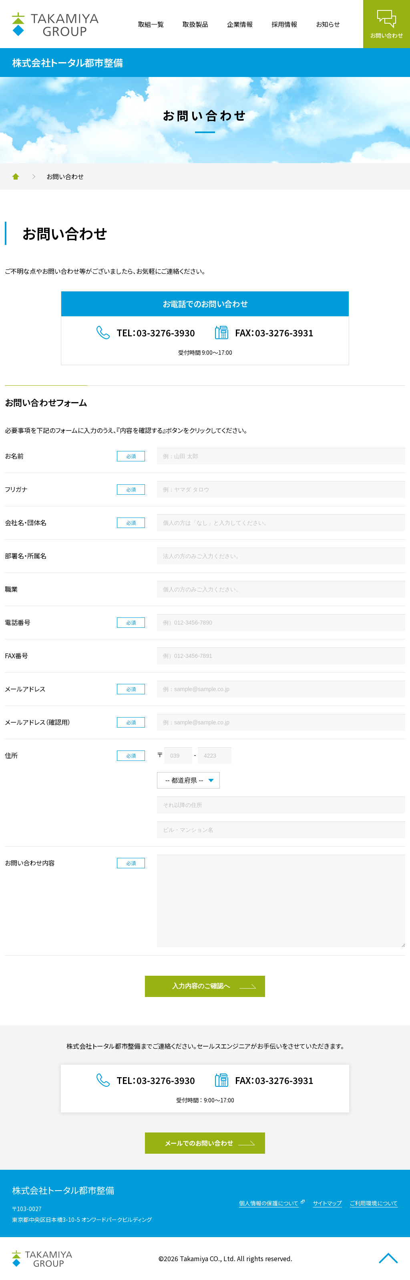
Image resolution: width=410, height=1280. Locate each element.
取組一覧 (151, 24)
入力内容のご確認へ (201, 986)
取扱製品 (195, 24)
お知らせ (328, 24)
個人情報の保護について (269, 1203)
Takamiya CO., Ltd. (207, 1258)
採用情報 (284, 24)
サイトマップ (327, 1203)
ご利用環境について (374, 1203)
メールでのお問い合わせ (199, 1143)
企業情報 (240, 24)
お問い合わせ (386, 35)
